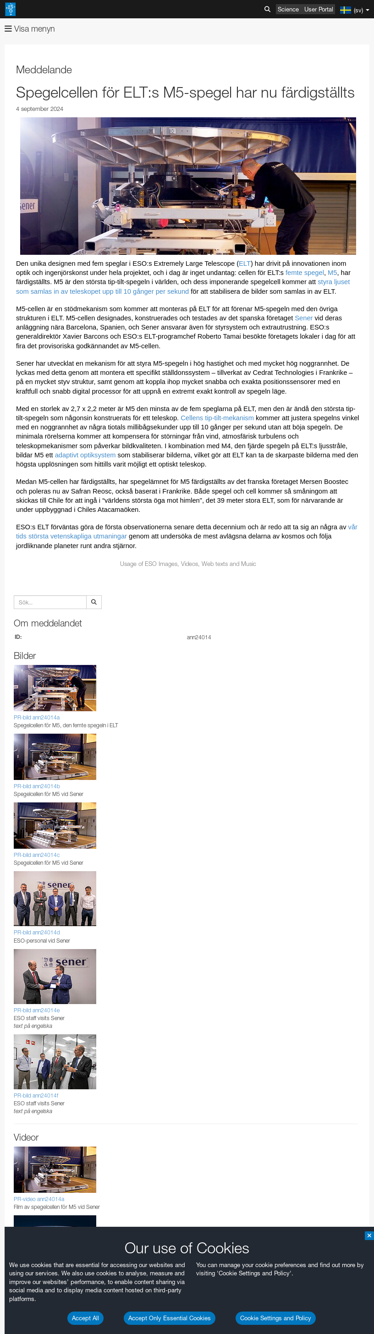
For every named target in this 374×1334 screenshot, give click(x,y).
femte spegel (305, 272)
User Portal (318, 9)
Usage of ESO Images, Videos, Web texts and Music (188, 563)
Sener (304, 318)
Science (288, 9)
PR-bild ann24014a (37, 717)
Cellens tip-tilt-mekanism (217, 418)
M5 (332, 272)
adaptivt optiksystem (85, 455)
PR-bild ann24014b (37, 786)
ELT (245, 263)
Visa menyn (30, 28)
